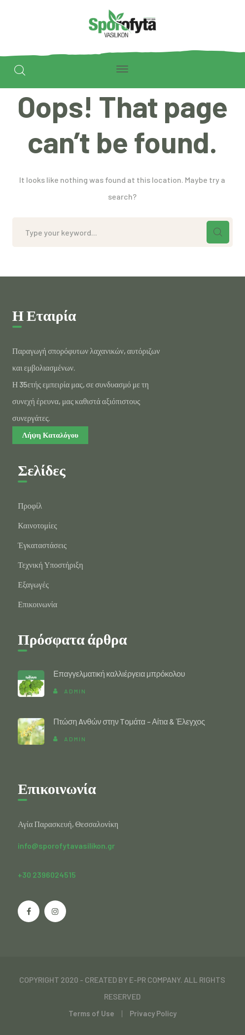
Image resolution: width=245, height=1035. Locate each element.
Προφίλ (30, 505)
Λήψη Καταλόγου (50, 435)
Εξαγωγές (33, 584)
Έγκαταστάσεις (42, 545)
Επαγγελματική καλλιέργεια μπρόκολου (119, 673)
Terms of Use (91, 1013)
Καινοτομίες (37, 525)
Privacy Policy (153, 1013)
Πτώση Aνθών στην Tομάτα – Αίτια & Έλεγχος (129, 721)
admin (75, 691)
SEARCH (218, 232)
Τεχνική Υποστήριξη (50, 564)
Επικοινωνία (37, 604)
